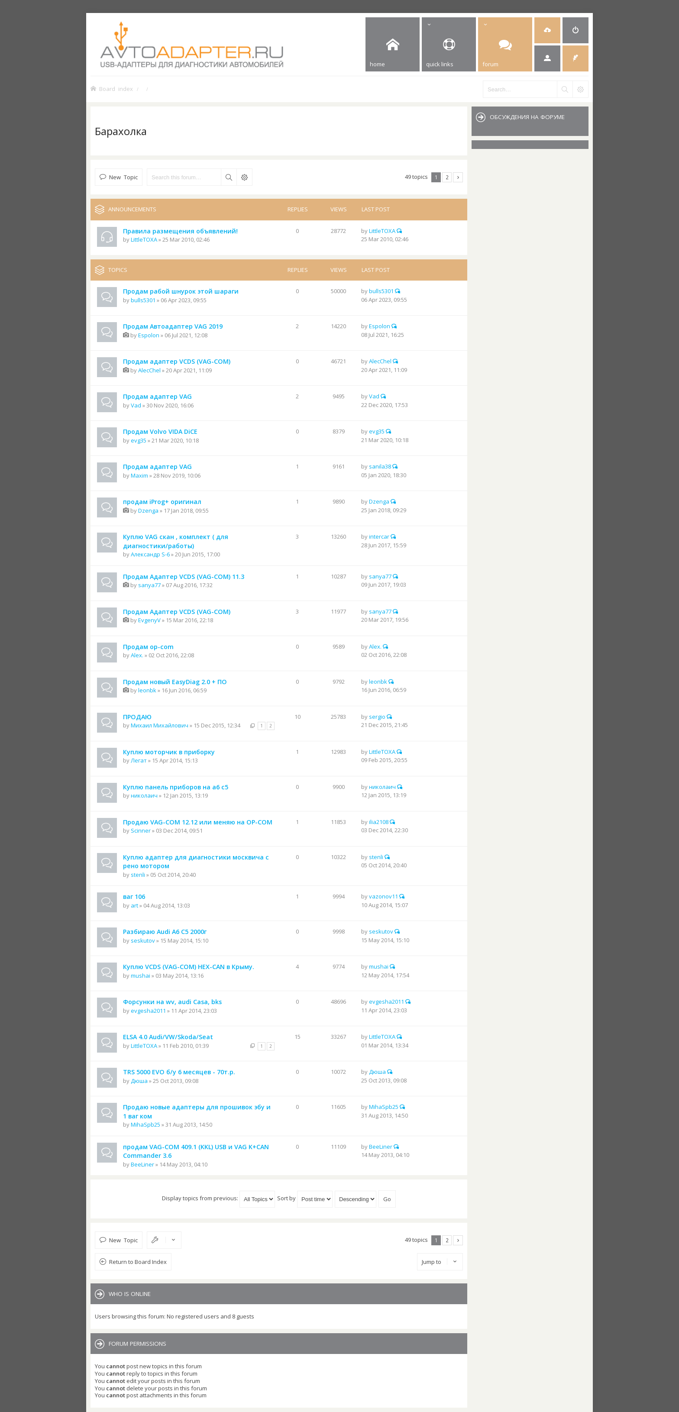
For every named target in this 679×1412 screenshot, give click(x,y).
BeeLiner (142, 1164)
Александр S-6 (150, 554)
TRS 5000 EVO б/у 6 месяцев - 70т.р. (179, 1072)
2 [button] (447, 177)
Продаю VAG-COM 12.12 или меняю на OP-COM (197, 822)
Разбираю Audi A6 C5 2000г (165, 931)
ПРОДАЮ (137, 717)
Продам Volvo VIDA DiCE (160, 431)
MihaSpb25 (145, 1124)
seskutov (143, 940)
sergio (377, 717)
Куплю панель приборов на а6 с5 (175, 787)
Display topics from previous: (218, 1198)
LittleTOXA (144, 239)
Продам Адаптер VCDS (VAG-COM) (176, 611)
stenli (138, 875)
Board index (116, 88)
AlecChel (149, 370)
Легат (139, 760)
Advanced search (244, 177)
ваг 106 (134, 896)
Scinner (141, 830)
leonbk (147, 690)
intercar (379, 536)
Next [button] (458, 177)
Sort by (305, 1198)
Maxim (139, 475)
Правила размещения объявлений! (180, 231)
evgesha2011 (148, 1011)
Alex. (137, 655)
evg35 (138, 440)
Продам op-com (148, 647)
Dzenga (148, 510)
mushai (140, 975)
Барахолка (121, 131)
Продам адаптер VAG (157, 396)
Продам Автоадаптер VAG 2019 (173, 326)
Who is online (130, 1294)
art (134, 905)
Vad (136, 405)
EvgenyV (149, 620)
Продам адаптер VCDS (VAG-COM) (176, 361)
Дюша (139, 1081)
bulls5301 (143, 300)
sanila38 (380, 466)
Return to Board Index (138, 1262)
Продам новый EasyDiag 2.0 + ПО (175, 682)
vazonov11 (383, 896)
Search (228, 177)
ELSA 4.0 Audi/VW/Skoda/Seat (168, 1037)
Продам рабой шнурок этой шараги (181, 291)
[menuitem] (547, 30)
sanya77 (149, 585)
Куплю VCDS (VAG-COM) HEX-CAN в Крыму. (188, 967)
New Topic (123, 177)
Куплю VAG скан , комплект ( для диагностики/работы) (175, 541)
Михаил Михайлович (159, 725)
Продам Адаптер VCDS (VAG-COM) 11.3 (183, 576)
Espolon (148, 335)
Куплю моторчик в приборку (169, 752)
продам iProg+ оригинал (162, 502)
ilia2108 (378, 822)
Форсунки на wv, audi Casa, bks (172, 1002)
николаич (144, 795)
